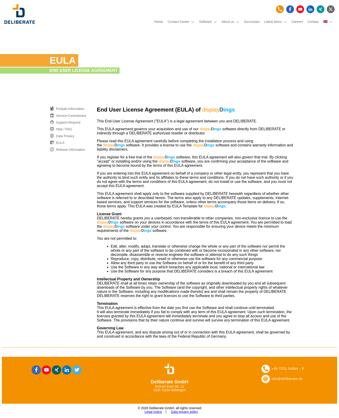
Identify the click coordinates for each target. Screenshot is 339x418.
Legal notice (153, 412)
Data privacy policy (184, 412)
